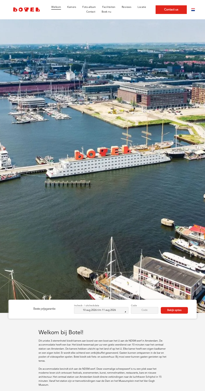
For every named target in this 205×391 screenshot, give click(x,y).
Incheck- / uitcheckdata (86, 306)
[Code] (144, 310)
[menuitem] (56, 7)
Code (134, 306)
